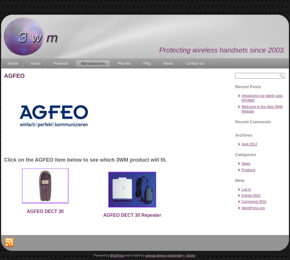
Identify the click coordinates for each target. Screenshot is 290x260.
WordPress (117, 255)
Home (13, 63)
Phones (124, 63)
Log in (246, 189)
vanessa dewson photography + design (170, 255)
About (36, 63)
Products (60, 63)
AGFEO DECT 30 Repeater (132, 215)
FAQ (147, 63)
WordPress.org (253, 208)
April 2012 (249, 144)
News (168, 63)
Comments (254, 202)
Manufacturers (93, 63)
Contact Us (195, 63)
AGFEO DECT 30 (45, 211)
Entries (251, 196)
